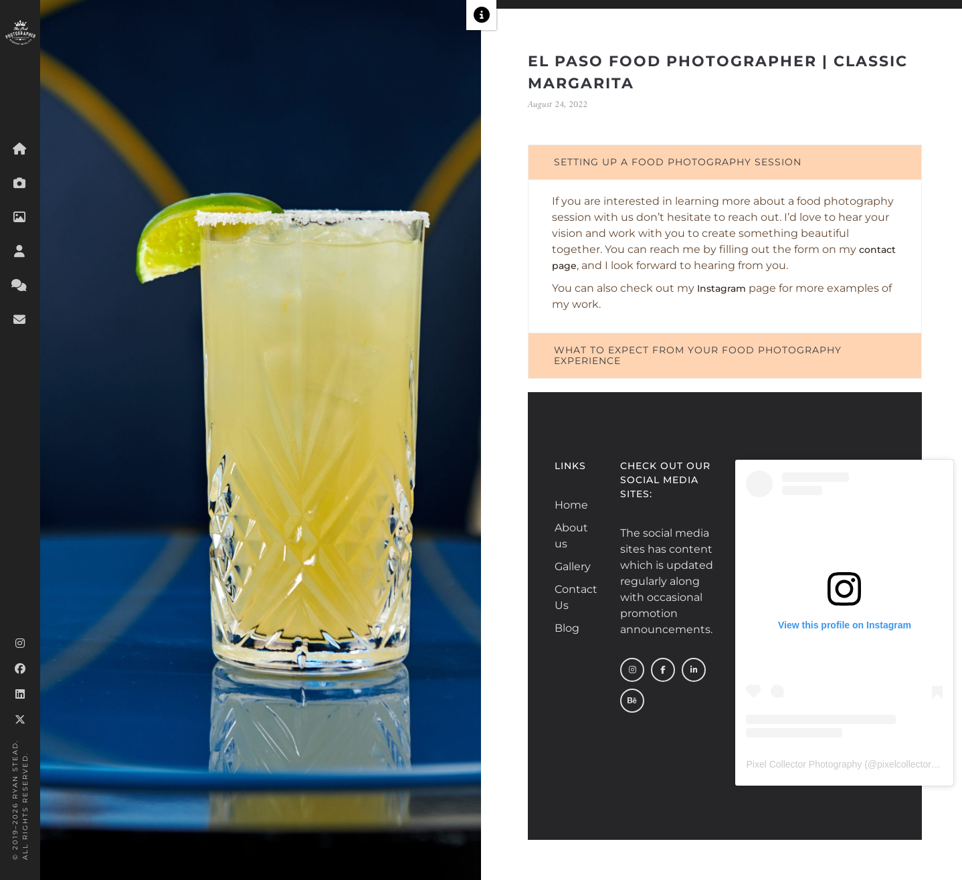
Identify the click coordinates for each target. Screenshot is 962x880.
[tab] (725, 162)
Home (569, 505)
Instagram (721, 288)
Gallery (569, 566)
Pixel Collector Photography (804, 764)
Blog (567, 628)
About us (569, 535)
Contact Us (569, 597)
